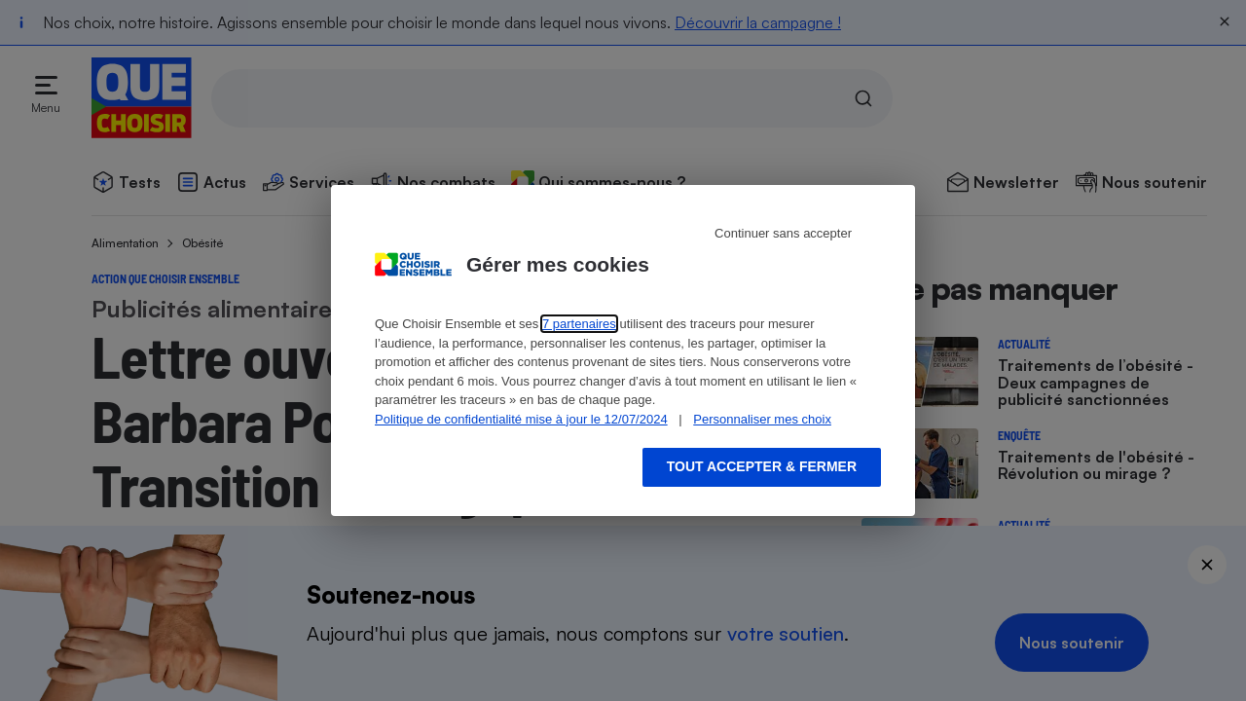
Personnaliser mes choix (762, 419)
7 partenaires (579, 323)
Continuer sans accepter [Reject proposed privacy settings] (783, 233)
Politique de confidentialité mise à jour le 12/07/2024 (521, 419)
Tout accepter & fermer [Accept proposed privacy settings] (762, 466)
